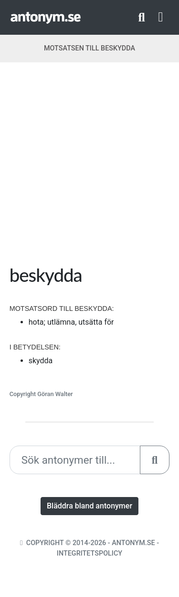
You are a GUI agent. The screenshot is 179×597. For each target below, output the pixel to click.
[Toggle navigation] (161, 17)
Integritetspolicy (89, 553)
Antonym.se (133, 543)
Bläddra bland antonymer (89, 505)
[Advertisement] (89, 167)
